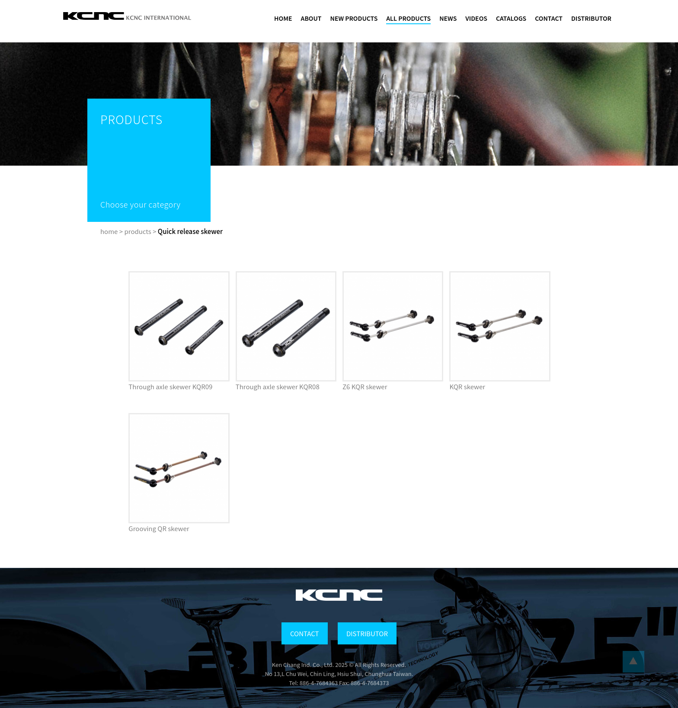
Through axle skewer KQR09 (170, 386)
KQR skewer (467, 386)
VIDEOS (476, 18)
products (137, 231)
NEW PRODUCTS (354, 18)
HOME (283, 18)
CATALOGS (511, 18)
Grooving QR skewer (158, 528)
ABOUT (311, 18)
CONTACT (549, 18)
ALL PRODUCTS (408, 18)
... (633, 662)
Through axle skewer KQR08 (278, 386)
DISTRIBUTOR (591, 18)
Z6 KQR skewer (364, 386)
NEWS (448, 18)
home (109, 231)
